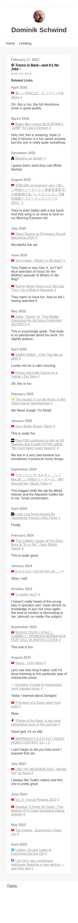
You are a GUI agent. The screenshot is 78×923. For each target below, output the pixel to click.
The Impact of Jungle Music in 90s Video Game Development (38, 401)
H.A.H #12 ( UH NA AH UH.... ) (38, 571)
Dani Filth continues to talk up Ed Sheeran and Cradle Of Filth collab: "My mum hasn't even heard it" (37, 444)
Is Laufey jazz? (26, 594)
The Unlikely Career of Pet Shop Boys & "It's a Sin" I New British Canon (37, 544)
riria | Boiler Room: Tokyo (33, 426)
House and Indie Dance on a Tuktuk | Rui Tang (34, 374)
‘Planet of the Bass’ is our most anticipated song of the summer (36, 722)
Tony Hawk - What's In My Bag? (38, 260)
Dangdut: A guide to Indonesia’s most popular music (36, 686)
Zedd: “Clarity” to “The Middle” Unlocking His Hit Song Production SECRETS (36, 320)
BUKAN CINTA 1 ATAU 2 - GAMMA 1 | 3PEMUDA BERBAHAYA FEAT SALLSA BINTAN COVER (38, 636)
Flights (12, 886)
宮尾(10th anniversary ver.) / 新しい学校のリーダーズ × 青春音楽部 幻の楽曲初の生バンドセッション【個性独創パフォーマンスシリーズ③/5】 (38, 194)
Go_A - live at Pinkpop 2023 (36, 800)
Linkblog (25, 43)
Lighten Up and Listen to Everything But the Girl (31, 851)
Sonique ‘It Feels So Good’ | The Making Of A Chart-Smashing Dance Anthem (37, 810)
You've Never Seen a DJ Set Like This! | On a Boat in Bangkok (37, 288)
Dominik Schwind (39, 30)
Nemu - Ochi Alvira (29, 663)
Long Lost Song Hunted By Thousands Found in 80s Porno (34, 516)
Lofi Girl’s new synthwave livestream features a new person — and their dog (37, 864)
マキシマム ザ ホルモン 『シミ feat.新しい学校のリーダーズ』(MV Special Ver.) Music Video (37, 479)
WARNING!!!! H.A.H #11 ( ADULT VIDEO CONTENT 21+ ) (38, 740)
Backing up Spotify (29, 158)
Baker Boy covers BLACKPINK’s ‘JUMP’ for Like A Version (37, 126)
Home (10, 43)
